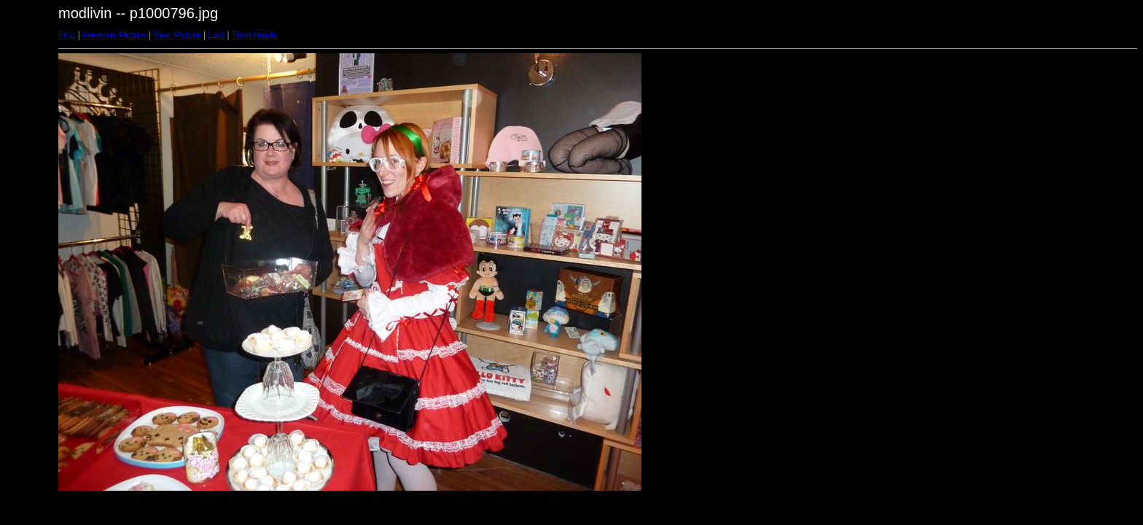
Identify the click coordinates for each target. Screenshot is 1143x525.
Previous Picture (114, 35)
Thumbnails (254, 35)
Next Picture (176, 35)
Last (216, 35)
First (66, 35)
